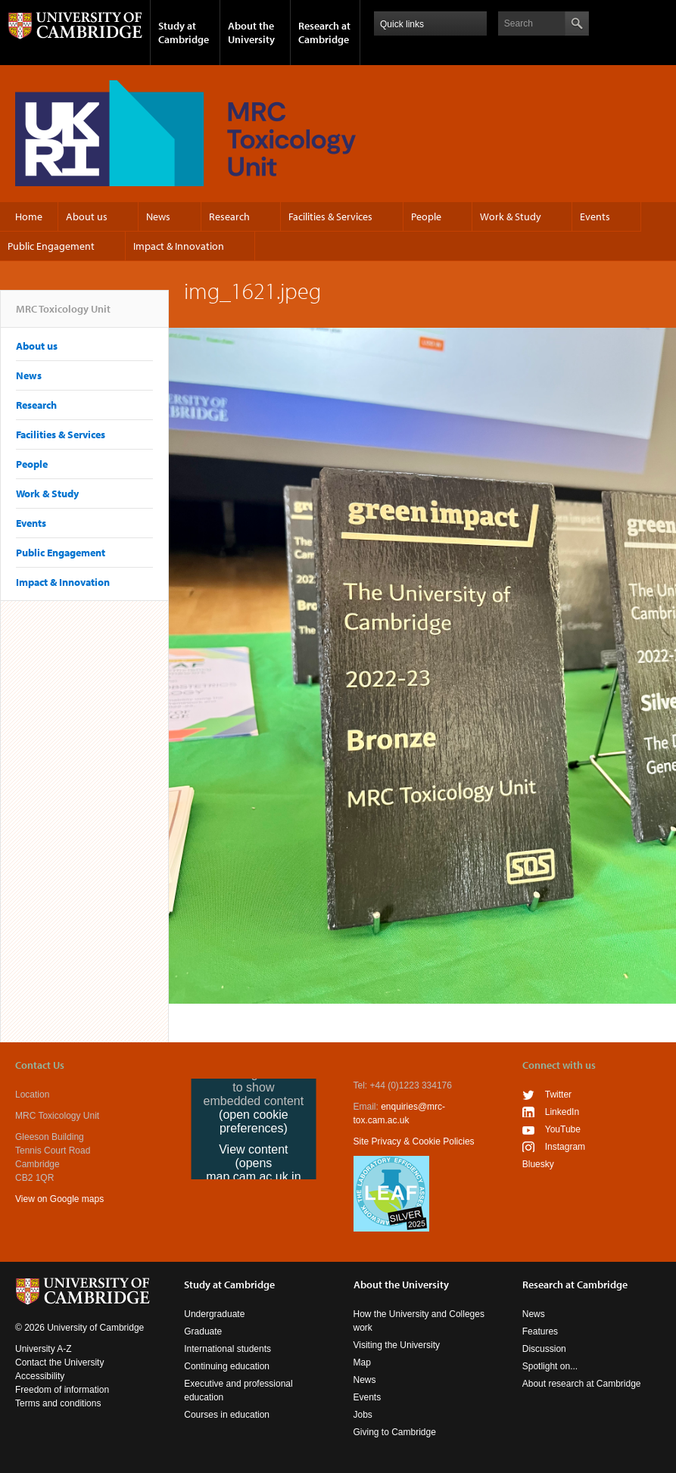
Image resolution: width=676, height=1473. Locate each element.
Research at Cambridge (324, 32)
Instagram (565, 1146)
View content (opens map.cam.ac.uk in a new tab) (253, 1170)
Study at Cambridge (183, 32)
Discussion (544, 1349)
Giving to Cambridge (395, 1432)
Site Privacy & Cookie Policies (414, 1141)
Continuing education (226, 1366)
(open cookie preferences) (253, 1121)
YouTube (563, 1129)
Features (540, 1331)
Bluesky (538, 1164)
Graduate (203, 1331)
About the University (251, 32)
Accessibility (39, 1376)
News (158, 216)
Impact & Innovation (178, 246)
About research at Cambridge (581, 1383)
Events (595, 216)
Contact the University (59, 1362)
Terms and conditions (58, 1403)
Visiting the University (397, 1345)
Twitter (558, 1094)
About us (86, 216)
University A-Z (43, 1349)
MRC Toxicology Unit (63, 315)
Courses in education (226, 1414)
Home (28, 216)
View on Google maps (59, 1199)
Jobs (363, 1414)
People (426, 216)
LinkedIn (562, 1112)
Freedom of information (62, 1389)
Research (229, 216)
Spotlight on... (550, 1366)
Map (362, 1362)
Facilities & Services (330, 216)
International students (227, 1349)
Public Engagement (51, 246)
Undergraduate (214, 1314)
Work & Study (510, 216)
